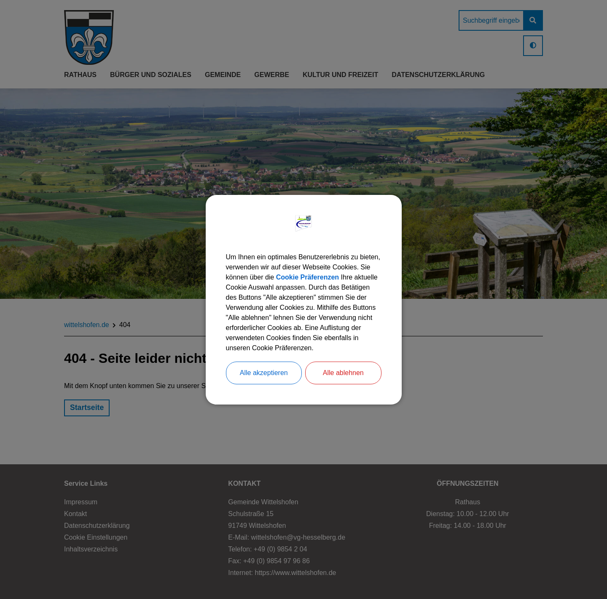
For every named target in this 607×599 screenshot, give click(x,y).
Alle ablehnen (343, 372)
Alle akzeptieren (264, 372)
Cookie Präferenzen (307, 277)
